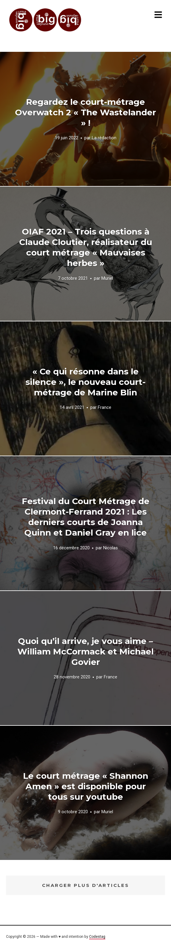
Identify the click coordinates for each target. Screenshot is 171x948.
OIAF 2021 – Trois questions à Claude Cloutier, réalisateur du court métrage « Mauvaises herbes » (85, 247)
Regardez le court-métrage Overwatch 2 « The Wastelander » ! (85, 112)
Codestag (97, 937)
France (104, 407)
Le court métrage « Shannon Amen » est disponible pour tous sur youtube (85, 786)
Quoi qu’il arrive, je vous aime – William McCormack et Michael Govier (85, 651)
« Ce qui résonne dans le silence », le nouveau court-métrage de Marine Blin (86, 381)
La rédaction (104, 138)
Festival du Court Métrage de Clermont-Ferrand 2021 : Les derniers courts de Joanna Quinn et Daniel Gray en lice (85, 517)
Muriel (107, 278)
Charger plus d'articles (85, 885)
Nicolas (110, 547)
